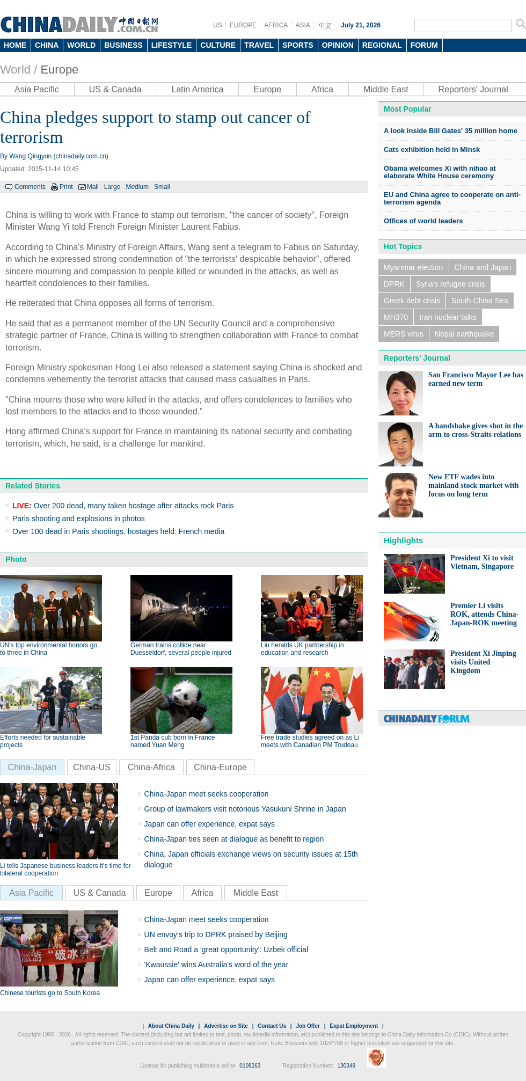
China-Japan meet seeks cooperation (206, 794)
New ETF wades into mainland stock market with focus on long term (473, 485)
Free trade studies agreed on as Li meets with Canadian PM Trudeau (310, 741)
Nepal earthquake (464, 334)
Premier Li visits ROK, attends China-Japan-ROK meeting (484, 614)
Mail (93, 187)
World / (18, 69)
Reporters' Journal (473, 89)
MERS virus (403, 334)
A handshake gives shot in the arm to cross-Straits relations (475, 430)
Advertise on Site (226, 1026)
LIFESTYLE (171, 45)
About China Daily (171, 1026)
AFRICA (276, 25)
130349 (346, 1066)
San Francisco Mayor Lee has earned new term (475, 379)
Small (162, 187)
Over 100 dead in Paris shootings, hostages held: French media (118, 531)
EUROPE (243, 25)
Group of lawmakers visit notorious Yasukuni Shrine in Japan (245, 809)
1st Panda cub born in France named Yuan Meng (172, 741)
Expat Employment (354, 1026)
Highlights (403, 540)
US (217, 25)
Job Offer (307, 1026)
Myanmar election (413, 267)
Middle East (385, 89)
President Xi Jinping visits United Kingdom (483, 662)
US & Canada (115, 89)
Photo (16, 559)
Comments (30, 187)
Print (66, 187)
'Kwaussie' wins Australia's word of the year (216, 964)
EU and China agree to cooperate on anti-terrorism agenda (452, 198)
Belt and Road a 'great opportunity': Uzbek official (226, 949)
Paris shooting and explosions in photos (78, 518)
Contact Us (272, 1026)
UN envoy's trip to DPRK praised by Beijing (216, 934)
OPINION (338, 45)
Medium (137, 187)
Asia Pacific (36, 89)
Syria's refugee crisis (450, 284)
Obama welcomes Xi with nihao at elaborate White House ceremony (440, 172)
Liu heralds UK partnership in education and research (302, 648)
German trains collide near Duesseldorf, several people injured (180, 648)
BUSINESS (123, 45)
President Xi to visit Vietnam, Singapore (482, 562)
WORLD (81, 45)
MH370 (396, 317)
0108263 (249, 1066)
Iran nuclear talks (448, 317)
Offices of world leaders (423, 221)
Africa (322, 89)
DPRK (394, 284)
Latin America (198, 89)
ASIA (302, 25)
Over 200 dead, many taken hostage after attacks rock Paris (122, 505)
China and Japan (483, 267)
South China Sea (479, 300)
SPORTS (297, 45)
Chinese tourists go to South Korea (50, 993)
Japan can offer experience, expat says (209, 824)
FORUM (424, 45)
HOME (15, 45)
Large (112, 187)
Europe (59, 69)
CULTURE (218, 45)
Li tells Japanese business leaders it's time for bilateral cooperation (65, 869)
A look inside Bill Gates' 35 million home (450, 131)
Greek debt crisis (412, 300)
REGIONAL (382, 45)
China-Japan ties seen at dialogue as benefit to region (234, 839)
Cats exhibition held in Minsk (432, 149)
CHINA (47, 45)
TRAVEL (259, 45)
